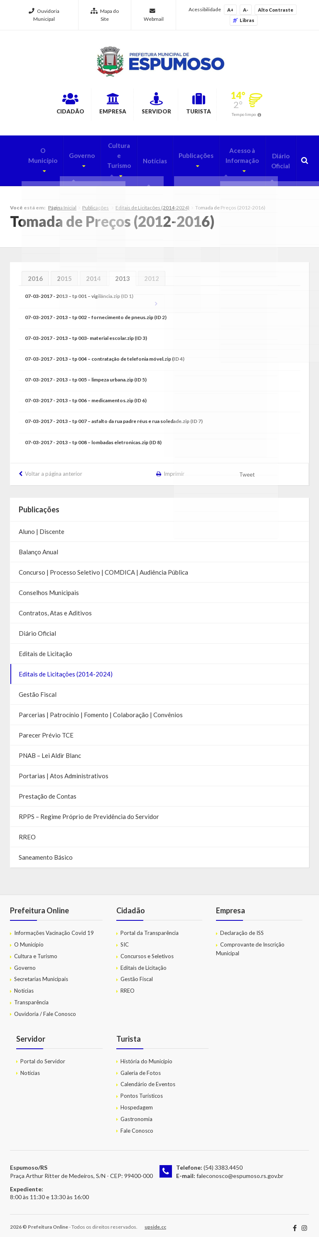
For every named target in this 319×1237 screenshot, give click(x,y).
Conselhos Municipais (49, 586)
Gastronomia (136, 1112)
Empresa (102, 105)
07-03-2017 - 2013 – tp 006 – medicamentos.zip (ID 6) (86, 394)
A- (245, 9)
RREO (27, 830)
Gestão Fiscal (37, 688)
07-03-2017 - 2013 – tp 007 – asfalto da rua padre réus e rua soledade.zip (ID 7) (114, 415)
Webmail (154, 15)
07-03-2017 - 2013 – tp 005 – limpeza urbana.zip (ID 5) (86, 373)
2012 (151, 272)
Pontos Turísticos (141, 1089)
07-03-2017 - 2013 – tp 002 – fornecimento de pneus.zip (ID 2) (96, 311)
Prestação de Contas (47, 790)
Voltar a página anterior (53, 467)
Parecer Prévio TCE (46, 729)
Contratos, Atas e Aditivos (55, 606)
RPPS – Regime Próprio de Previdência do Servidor (89, 810)
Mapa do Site (105, 15)
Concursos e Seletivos (147, 950)
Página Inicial (62, 201)
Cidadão (45, 105)
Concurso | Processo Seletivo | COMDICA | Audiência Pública (103, 566)
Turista (217, 105)
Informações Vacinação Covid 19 (54, 926)
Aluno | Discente (41, 525)
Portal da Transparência (149, 926)
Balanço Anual (38, 545)
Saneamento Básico (46, 851)
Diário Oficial (279, 159)
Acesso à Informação (232, 158)
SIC (124, 938)
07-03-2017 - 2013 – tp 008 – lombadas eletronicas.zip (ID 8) (93, 436)
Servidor (160, 105)
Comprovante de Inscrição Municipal (250, 942)
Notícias (146, 159)
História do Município (146, 1055)
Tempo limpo (271, 115)
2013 (122, 272)
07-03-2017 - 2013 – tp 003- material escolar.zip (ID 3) (86, 332)
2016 (35, 272)
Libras (243, 20)
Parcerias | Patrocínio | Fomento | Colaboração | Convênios (101, 708)
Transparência (31, 996)
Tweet (247, 468)
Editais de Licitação (45, 647)
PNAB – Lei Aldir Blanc (50, 749)
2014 (93, 272)
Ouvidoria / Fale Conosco (45, 1007)
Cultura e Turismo (106, 158)
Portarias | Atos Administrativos (63, 769)
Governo (66, 153)
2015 (64, 272)
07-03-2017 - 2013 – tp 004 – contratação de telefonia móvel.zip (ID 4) (104, 352)
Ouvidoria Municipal (44, 15)
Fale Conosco (136, 1124)
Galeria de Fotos (140, 1066)
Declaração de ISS (242, 926)
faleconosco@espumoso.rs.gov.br (239, 1169)
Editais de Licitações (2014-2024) (152, 201)
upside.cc (155, 1220)
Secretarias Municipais (41, 973)
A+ (230, 9)
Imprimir (174, 467)
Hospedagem (136, 1101)
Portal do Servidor (42, 1055)
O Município (26, 153)
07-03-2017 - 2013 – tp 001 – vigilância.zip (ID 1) (79, 290)
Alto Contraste (275, 9)
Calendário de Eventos (147, 1078)
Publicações (185, 153)
